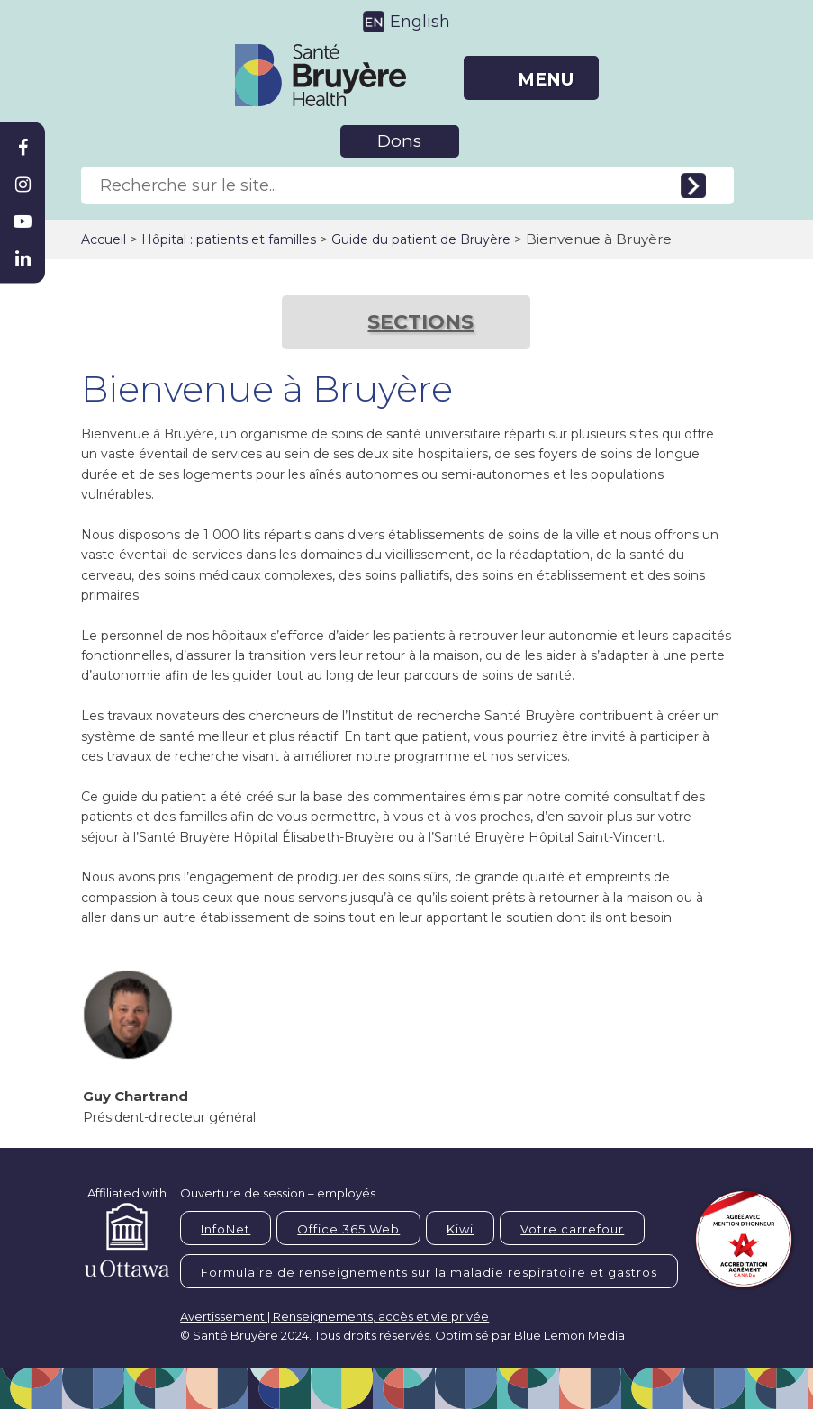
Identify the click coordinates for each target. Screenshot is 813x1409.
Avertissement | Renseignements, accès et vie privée (334, 1316)
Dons (399, 141)
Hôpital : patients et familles (228, 239)
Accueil (103, 239)
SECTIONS (420, 322)
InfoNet (225, 1229)
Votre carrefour (572, 1229)
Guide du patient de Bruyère (420, 239)
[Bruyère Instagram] (23, 184)
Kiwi (460, 1229)
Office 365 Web (348, 1229)
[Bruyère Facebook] (23, 147)
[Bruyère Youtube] (23, 221)
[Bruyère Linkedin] (23, 258)
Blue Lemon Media (569, 1335)
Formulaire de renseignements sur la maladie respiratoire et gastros (429, 1272)
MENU (546, 79)
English (420, 22)
